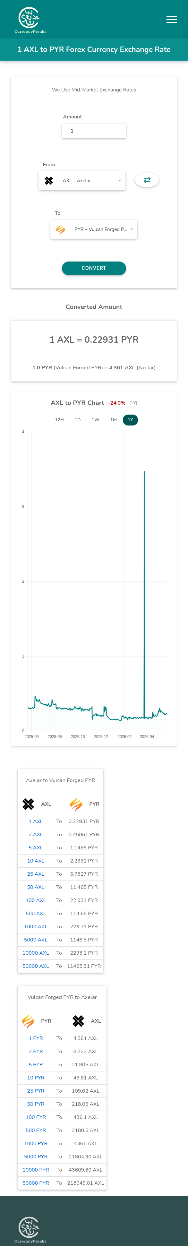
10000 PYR (35, 1169)
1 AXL (36, 821)
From (49, 164)
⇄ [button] (147, 180)
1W (95, 420)
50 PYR (36, 1104)
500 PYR (36, 1130)
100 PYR (36, 1117)
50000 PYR (35, 1183)
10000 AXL (35, 953)
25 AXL (35, 874)
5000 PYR (35, 1156)
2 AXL (36, 834)
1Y (130, 420)
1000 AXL (35, 926)
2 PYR (36, 1051)
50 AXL (35, 887)
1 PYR (36, 1038)
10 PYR (36, 1077)
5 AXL (36, 847)
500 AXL (36, 913)
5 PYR (36, 1064)
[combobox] (81, 180)
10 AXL (35, 860)
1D (78, 420)
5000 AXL (35, 939)
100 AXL (36, 900)
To (58, 213)
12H (59, 420)
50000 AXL (35, 966)
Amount (72, 116)
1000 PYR (35, 1143)
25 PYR (36, 1091)
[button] (172, 19)
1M (113, 420)
